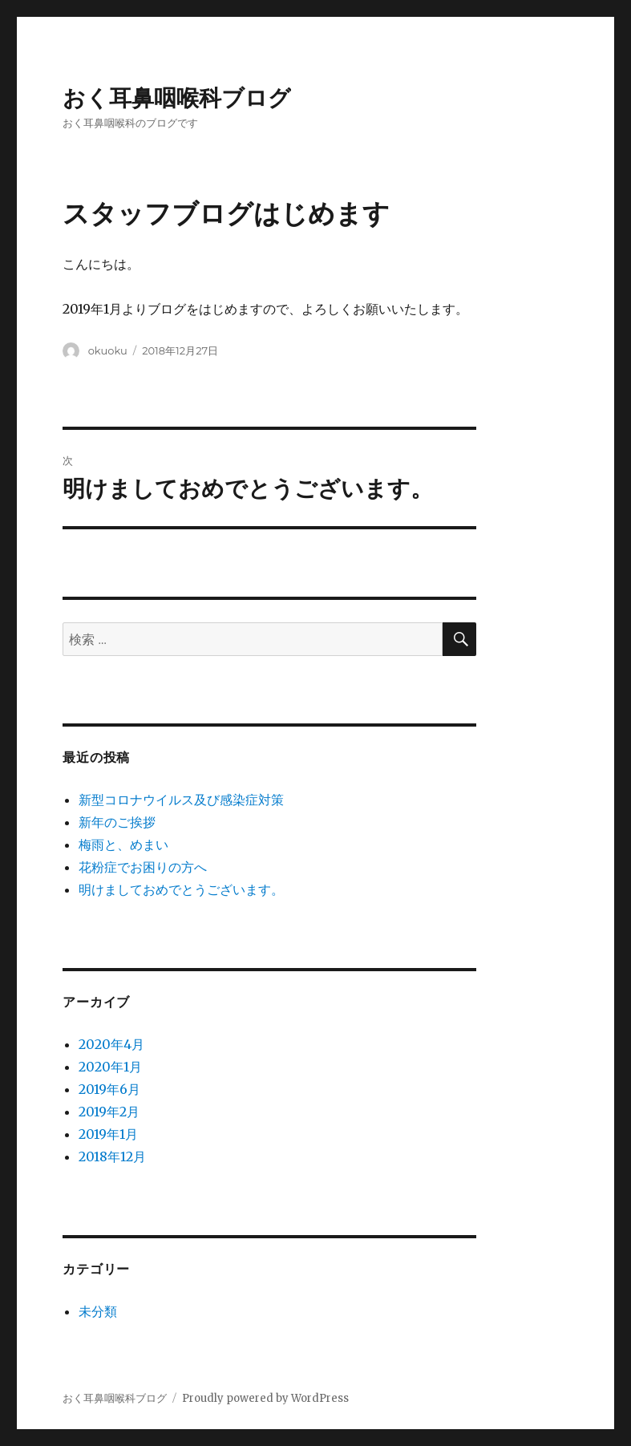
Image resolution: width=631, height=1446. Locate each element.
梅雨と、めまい (123, 844)
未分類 (98, 1311)
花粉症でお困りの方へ (143, 867)
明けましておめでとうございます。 (181, 889)
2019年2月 (109, 1112)
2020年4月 (111, 1044)
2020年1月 (110, 1067)
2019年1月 (108, 1134)
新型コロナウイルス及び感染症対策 (181, 800)
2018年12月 (112, 1156)
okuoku (107, 350)
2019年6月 (109, 1089)
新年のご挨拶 (117, 822)
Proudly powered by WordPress (265, 1398)
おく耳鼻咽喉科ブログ (177, 97)
